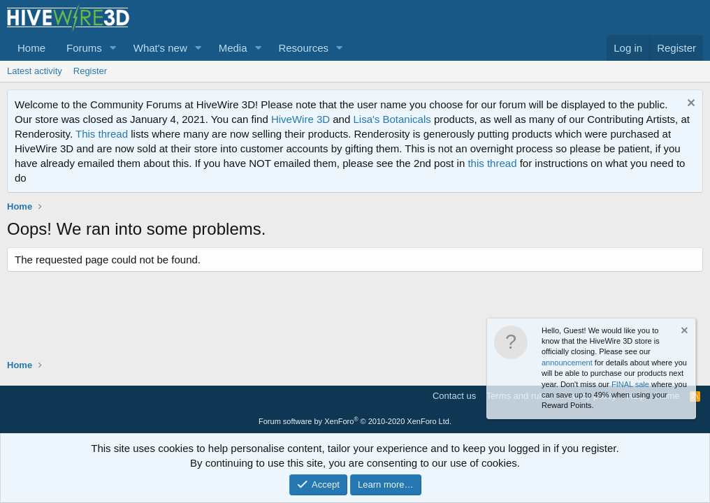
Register (90, 71)
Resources (303, 48)
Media (233, 48)
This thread (101, 134)
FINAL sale (630, 384)
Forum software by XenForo (355, 421)
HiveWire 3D (300, 119)
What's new (160, 48)
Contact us (454, 396)
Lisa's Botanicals (391, 119)
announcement (567, 362)
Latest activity (34, 71)
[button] (113, 48)
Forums (84, 48)
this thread (492, 163)
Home (31, 48)
